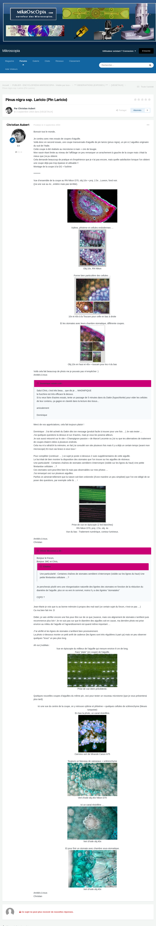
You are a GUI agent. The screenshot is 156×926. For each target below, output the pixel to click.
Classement (74, 61)
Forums (23, 62)
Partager (121, 110)
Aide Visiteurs (11, 69)
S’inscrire (146, 51)
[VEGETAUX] (46, 111)
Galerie (36, 61)
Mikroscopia (11, 51)
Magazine (9, 61)
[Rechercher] (116, 65)
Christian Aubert (26, 108)
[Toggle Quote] (38, 383)
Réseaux (59, 61)
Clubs (47, 61)
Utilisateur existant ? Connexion (119, 51)
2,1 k (18, 152)
